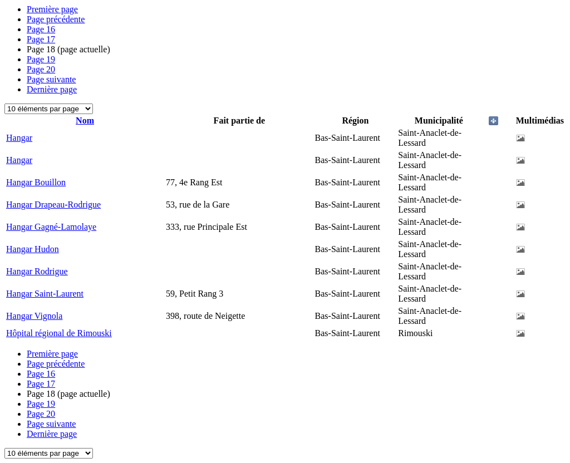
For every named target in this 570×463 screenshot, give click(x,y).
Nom (85, 120)
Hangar (19, 137)
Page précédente (56, 19)
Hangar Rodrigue (37, 271)
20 (41, 69)
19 (41, 59)
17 (41, 39)
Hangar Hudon (32, 249)
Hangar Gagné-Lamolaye (51, 227)
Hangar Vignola (34, 316)
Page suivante (51, 79)
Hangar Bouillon (36, 182)
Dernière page (52, 89)
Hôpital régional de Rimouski (59, 333)
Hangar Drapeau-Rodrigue (53, 204)
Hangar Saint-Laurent (44, 293)
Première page (52, 9)
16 (41, 29)
